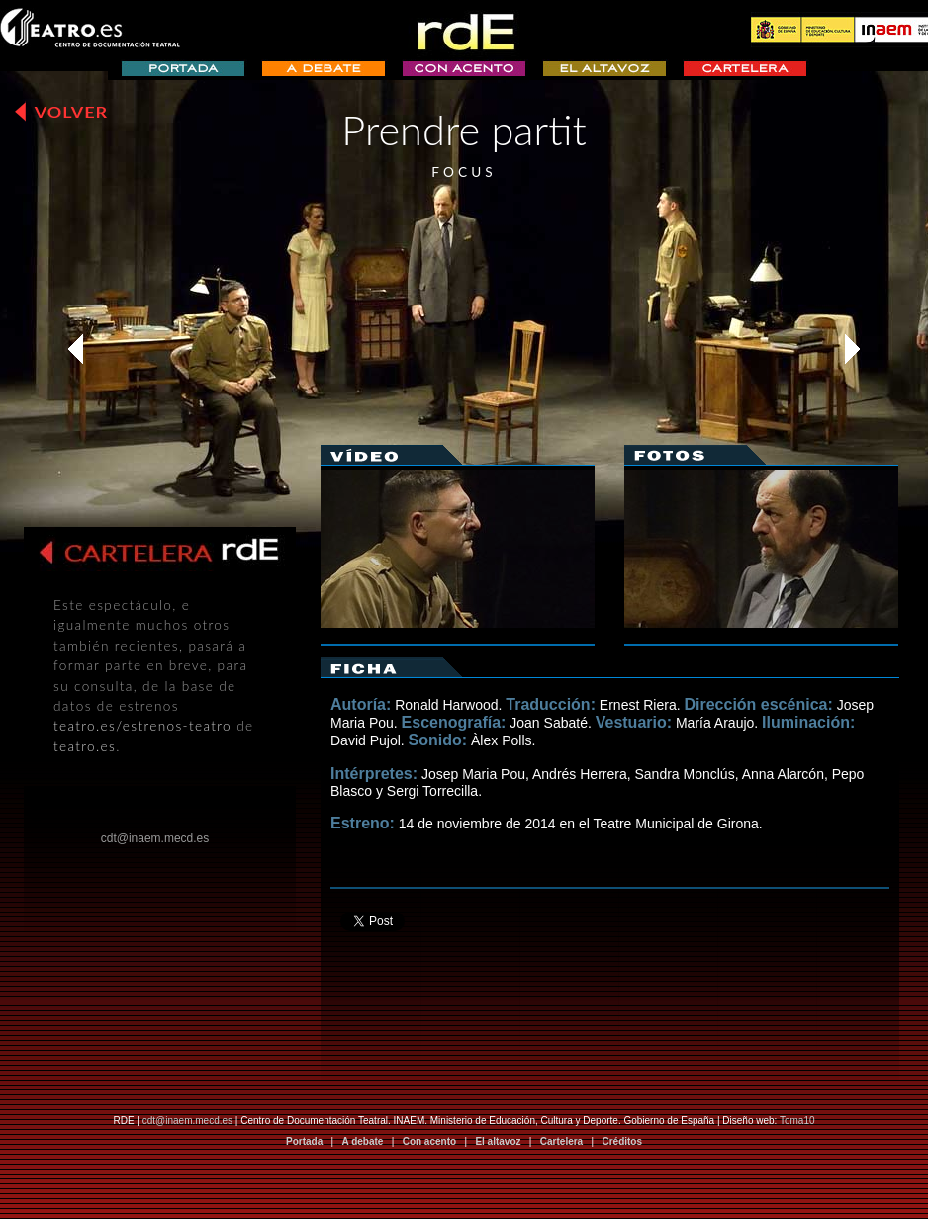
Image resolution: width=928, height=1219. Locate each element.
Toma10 (797, 1120)
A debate (363, 1141)
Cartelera (561, 1141)
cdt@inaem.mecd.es (187, 1120)
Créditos (622, 1141)
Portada (304, 1141)
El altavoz (497, 1141)
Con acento (429, 1141)
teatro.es (84, 746)
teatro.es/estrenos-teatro (142, 726)
